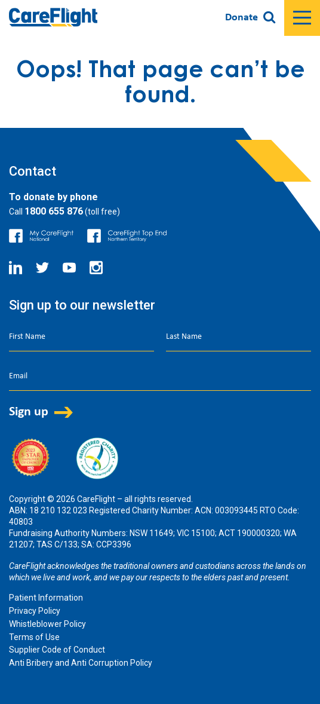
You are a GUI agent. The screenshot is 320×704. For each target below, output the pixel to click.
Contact (32, 171)
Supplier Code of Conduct (57, 649)
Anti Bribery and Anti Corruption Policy (80, 663)
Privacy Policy (34, 611)
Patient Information (46, 597)
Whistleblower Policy (47, 624)
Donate (241, 17)
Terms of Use (34, 637)
